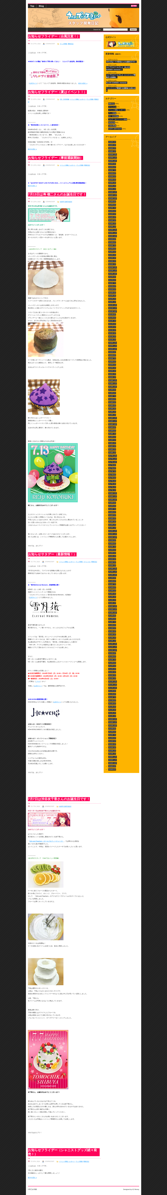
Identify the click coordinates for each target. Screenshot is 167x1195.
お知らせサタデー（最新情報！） (52, 554)
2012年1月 (112, 678)
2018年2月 (112, 449)
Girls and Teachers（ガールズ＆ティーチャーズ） (46, 841)
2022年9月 (112, 277)
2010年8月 (112, 732)
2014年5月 (112, 590)
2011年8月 (112, 694)
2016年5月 (112, 515)
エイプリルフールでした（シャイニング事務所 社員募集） (121, 76)
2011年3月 (112, 710)
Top (32, 6)
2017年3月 (112, 484)
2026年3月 (112, 145)
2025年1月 (112, 189)
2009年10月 (112, 763)
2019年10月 (112, 387)
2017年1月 (112, 490)
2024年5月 (112, 214)
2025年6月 (112, 173)
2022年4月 (112, 292)
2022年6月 (112, 286)
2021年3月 (112, 333)
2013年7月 (112, 622)
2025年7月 (112, 170)
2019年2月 (112, 412)
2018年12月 (112, 418)
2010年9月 (112, 729)
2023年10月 (112, 236)
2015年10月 (112, 537)
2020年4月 (112, 368)
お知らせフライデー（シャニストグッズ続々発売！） (62, 1152)
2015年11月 (112, 534)
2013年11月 (112, 609)
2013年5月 (112, 628)
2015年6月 (112, 550)
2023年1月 (112, 264)
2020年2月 (112, 374)
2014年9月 (112, 578)
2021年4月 (112, 330)
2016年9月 (112, 503)
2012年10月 (112, 650)
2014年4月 (112, 594)
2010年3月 (112, 747)
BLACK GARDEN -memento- (116, 83)
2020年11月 (112, 346)
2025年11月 (112, 158)
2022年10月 (112, 274)
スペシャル (87, 562)
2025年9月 (112, 164)
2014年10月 (112, 575)
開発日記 (70, 44)
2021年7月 (112, 321)
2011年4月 (112, 707)
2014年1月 (112, 603)
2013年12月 (112, 606)
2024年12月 (112, 192)
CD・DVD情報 (64, 99)
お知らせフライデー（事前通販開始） (55, 158)
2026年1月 (112, 151)
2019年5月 (112, 402)
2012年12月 (112, 644)
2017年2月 (112, 487)
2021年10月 (112, 311)
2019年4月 (112, 405)
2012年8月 (112, 656)
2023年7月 (112, 245)
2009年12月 (112, 757)
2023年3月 (112, 258)
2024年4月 (112, 217)
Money (136, 1189)
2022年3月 (112, 296)
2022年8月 (112, 280)
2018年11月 (112, 421)
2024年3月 (112, 220)
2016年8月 (112, 506)
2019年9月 (112, 390)
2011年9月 (112, 691)
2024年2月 (112, 223)
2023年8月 (112, 242)
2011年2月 (112, 713)
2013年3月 (112, 634)
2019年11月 (112, 383)
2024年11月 (112, 195)
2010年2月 (112, 751)
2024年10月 (112, 198)
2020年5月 (112, 365)
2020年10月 (112, 349)
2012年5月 (112, 666)
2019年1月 (112, 415)
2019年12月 (112, 380)
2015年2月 (112, 562)
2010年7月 (112, 735)
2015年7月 (112, 547)
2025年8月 (112, 167)
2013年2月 (112, 638)
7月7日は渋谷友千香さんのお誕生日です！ (59, 799)
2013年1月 (112, 641)
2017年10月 (112, 462)
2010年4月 (112, 744)
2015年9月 (112, 540)
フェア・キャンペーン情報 (117, 119)
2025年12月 (112, 154)
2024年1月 (112, 227)
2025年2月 (112, 186)
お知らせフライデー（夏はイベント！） (57, 92)
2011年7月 (112, 697)
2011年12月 (112, 682)
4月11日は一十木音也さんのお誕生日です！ (121, 62)
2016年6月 (112, 512)
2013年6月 (112, 625)
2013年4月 (112, 631)
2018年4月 (112, 443)
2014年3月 (112, 597)
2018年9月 (112, 427)
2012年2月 (112, 675)
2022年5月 (112, 289)
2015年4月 (112, 556)
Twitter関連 (112, 126)
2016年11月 (112, 496)
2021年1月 (112, 339)
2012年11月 (112, 647)
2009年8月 (112, 769)
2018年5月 (112, 440)
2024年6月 (112, 211)
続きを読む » (82, 83)
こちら (38, 681)
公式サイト (33, 83)
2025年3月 (112, 183)
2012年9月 (112, 653)
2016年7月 (112, 509)
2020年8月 (112, 355)
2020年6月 (112, 362)
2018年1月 (112, 452)
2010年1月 (112, 754)
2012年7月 (112, 659)
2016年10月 (112, 500)
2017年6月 (112, 474)
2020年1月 (112, 377)
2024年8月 (112, 205)
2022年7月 (112, 283)
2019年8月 (112, 393)
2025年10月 (112, 161)
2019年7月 (112, 396)
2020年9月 (112, 352)
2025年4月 (112, 180)
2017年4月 (112, 481)
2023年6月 (112, 249)
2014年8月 (112, 581)
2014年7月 (112, 584)
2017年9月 (112, 465)
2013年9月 (112, 616)
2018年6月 (112, 437)
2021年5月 (112, 327)
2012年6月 (112, 663)
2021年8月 (112, 318)
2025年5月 (112, 176)
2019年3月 (112, 409)
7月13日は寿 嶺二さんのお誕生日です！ (57, 194)
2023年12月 (112, 230)
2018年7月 (112, 434)
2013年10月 (112, 612)
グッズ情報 (63, 44)
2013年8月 (112, 619)
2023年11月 (112, 233)
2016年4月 (112, 518)
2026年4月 (112, 142)
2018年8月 (112, 431)
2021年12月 (112, 305)
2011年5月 (112, 703)
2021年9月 (112, 314)
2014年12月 (112, 569)
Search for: (97, 29)
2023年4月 (112, 255)
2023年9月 (112, 239)
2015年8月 (112, 543)
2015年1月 (112, 565)
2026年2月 (112, 148)
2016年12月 (112, 493)
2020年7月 (112, 358)
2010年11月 (112, 722)
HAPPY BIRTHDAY (66, 202)
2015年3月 (112, 559)
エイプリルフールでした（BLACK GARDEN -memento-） (118, 68)
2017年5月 (112, 478)
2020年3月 (112, 371)
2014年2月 (112, 600)
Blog (41, 6)
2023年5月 (112, 252)
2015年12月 (112, 531)
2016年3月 (112, 521)
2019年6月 (112, 399)
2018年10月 (112, 424)
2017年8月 (112, 468)
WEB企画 (111, 122)
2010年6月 (112, 738)
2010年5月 (112, 741)
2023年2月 (112, 261)
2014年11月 (112, 572)
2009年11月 (112, 760)
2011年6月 (112, 700)
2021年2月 (112, 336)
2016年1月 (112, 528)
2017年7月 (112, 471)
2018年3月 (112, 446)
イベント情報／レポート (78, 99)
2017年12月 (112, 456)
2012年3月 (112, 672)
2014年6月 (112, 587)
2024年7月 (112, 208)
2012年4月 (112, 669)
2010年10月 (112, 725)
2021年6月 (112, 324)
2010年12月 (112, 719)
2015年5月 (112, 553)
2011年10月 (112, 688)
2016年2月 (112, 525)
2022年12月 (112, 267)
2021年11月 (112, 308)
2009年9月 (112, 766)
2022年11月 (112, 270)
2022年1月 (112, 302)
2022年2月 (112, 299)
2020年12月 (112, 343)
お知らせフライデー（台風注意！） (54, 36)
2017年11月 (112, 459)
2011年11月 (112, 685)
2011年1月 (112, 716)
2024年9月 (112, 201)
